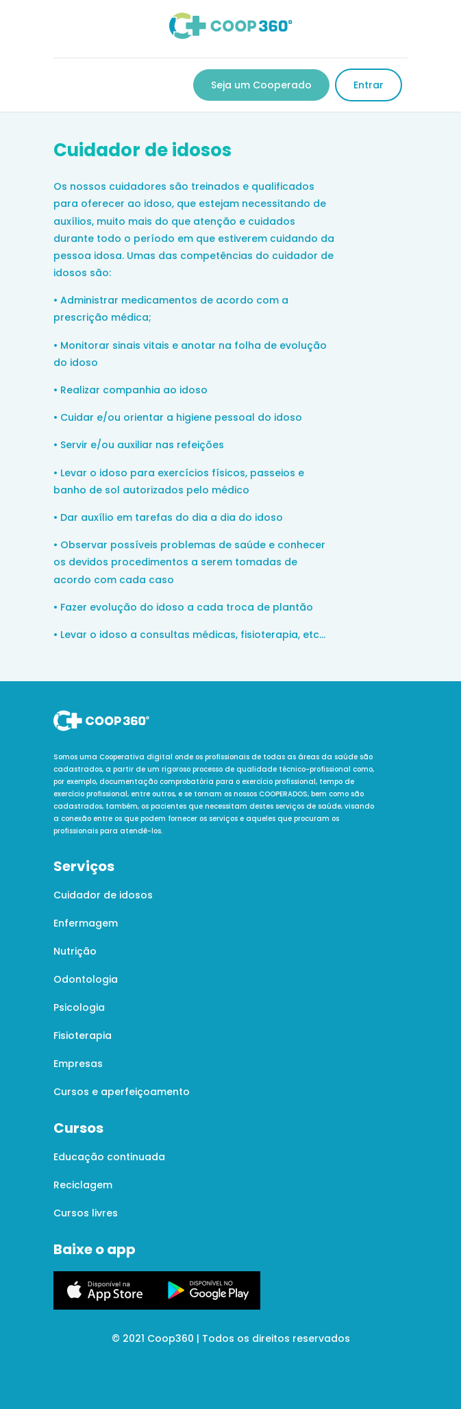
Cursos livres (85, 1213)
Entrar (368, 85)
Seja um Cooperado (261, 85)
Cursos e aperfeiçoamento (121, 1092)
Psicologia (79, 1007)
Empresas (78, 1063)
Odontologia (85, 979)
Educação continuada (109, 1157)
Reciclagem (82, 1185)
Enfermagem (85, 923)
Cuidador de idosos (103, 895)
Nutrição (75, 951)
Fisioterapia (82, 1035)
